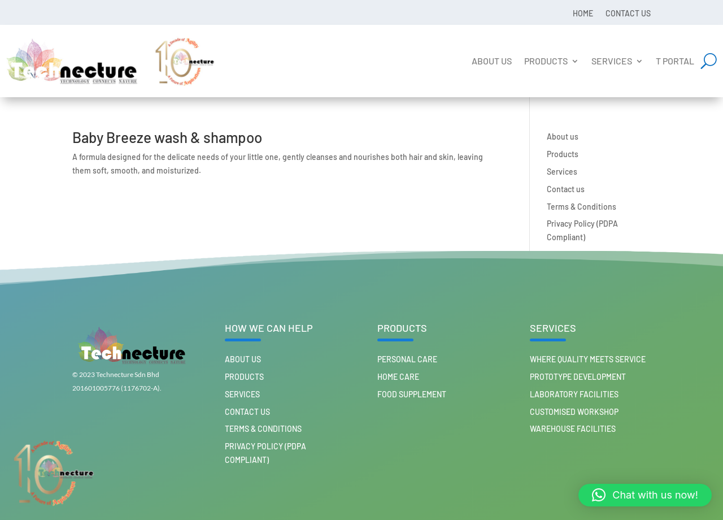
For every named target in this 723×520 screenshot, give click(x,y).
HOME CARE (398, 377)
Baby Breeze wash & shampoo (167, 137)
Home (583, 13)
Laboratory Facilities (574, 394)
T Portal (675, 60)
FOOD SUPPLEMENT (411, 394)
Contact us (628, 13)
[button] (645, 495)
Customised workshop (574, 412)
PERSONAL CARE (407, 359)
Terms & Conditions (581, 206)
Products (546, 60)
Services (611, 60)
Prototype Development (578, 377)
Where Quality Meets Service (588, 359)
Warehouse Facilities (573, 429)
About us (492, 60)
